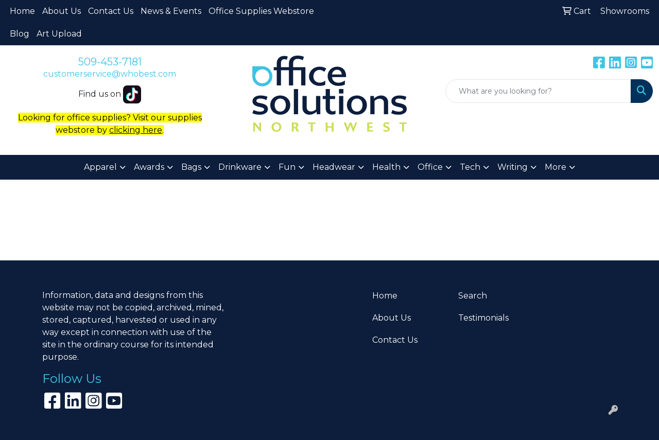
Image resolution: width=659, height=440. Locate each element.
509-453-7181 (110, 62)
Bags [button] (191, 167)
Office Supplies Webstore (261, 11)
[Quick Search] (538, 91)
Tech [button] (470, 167)
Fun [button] (287, 167)
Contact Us (110, 11)
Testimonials (483, 318)
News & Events (171, 11)
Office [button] (430, 167)
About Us (61, 11)
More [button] (555, 167)
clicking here (135, 130)
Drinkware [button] (240, 167)
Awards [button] (149, 167)
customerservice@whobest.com (109, 74)
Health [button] (386, 167)
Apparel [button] (100, 167)
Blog (19, 34)
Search (472, 296)
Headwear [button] (334, 167)
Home (22, 11)
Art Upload (59, 34)
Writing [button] (512, 167)
